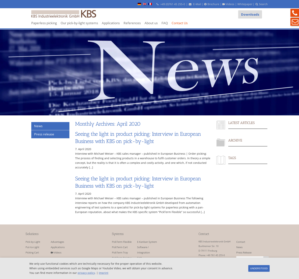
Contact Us (180, 23)
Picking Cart (32, 252)
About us (151, 23)
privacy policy (86, 273)
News (239, 247)
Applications (111, 23)
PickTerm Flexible (122, 242)
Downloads (250, 14)
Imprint (103, 273)
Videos (56, 252)
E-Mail (195, 4)
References (132, 23)
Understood (259, 268)
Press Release (244, 252)
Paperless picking (44, 23)
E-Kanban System (147, 242)
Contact (240, 242)
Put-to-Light (32, 247)
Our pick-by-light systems (79, 23)
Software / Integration (143, 250)
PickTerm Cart (120, 247)
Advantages (57, 242)
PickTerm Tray (120, 252)
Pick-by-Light (33, 242)
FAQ (165, 23)
